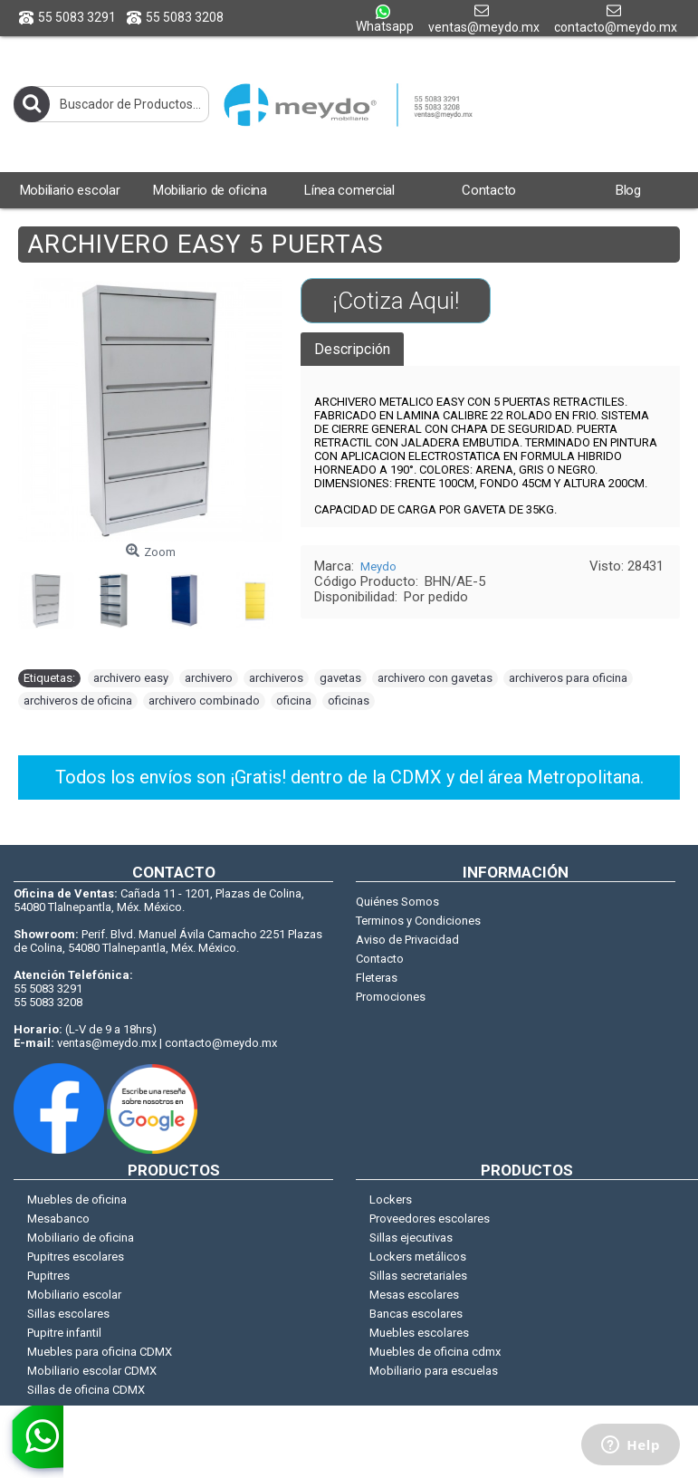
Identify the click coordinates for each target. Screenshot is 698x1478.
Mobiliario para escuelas (433, 1370)
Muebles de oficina (77, 1199)
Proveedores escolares (429, 1218)
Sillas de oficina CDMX (86, 1389)
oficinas (348, 700)
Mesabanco (58, 1218)
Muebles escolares (419, 1332)
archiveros (276, 678)
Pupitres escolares (75, 1256)
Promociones (390, 996)
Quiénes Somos (397, 901)
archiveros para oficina (568, 678)
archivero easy (130, 678)
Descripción (352, 349)
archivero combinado (204, 700)
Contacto (380, 958)
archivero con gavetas (435, 678)
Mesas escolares (414, 1294)
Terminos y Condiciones (418, 920)
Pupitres (48, 1275)
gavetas (340, 678)
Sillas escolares (68, 1313)
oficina (293, 700)
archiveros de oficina (78, 700)
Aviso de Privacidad (407, 939)
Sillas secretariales (418, 1275)
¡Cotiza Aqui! (395, 300)
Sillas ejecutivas (411, 1237)
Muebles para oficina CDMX (99, 1351)
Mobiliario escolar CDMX (92, 1370)
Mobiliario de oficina (80, 1237)
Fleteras (376, 977)
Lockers (390, 1199)
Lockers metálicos (417, 1256)
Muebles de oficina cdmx (435, 1351)
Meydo (378, 566)
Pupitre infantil (64, 1332)
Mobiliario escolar (74, 1294)
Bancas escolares (416, 1313)
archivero (209, 678)
